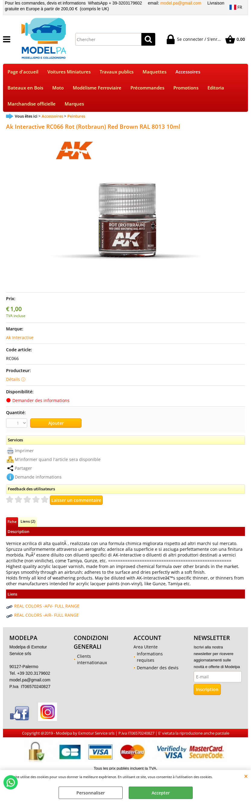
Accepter (161, 793)
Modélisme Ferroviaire (97, 88)
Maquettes (154, 72)
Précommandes (147, 88)
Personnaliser (90, 793)
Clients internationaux (92, 659)
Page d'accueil (23, 72)
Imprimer (24, 450)
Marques (74, 104)
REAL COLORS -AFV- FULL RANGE (46, 606)
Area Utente (146, 647)
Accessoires (187, 72)
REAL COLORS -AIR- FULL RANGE (46, 615)
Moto (58, 88)
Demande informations (38, 477)
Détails (13, 379)
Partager (23, 468)
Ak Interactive (20, 337)
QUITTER (246, 776)
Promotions (185, 88)
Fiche (12, 521)
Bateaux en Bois (25, 88)
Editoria (216, 88)
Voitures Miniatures (69, 72)
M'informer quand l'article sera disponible (58, 459)
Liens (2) (28, 521)
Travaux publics (117, 72)
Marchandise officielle (32, 104)
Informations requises (150, 657)
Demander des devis (158, 667)
